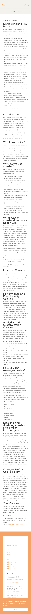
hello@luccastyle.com (13, 582)
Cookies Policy (10, 552)
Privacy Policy (10, 554)
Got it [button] (15, 609)
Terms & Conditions (11, 556)
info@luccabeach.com (16, 524)
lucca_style (13, 566)
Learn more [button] (6, 605)
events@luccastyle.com (13, 591)
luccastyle (13, 568)
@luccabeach (14, 564)
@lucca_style (14, 562)
